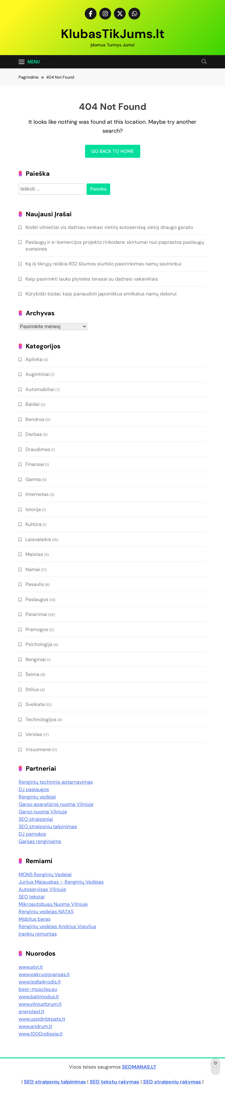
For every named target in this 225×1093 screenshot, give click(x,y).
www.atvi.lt (31, 967)
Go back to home (112, 151)
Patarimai (36, 614)
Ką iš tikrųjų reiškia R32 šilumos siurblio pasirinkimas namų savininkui (103, 263)
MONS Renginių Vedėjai (45, 874)
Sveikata (35, 704)
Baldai (32, 404)
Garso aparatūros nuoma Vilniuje (56, 804)
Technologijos (40, 719)
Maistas (34, 554)
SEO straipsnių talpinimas (48, 826)
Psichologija (38, 644)
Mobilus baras (35, 919)
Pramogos (36, 629)
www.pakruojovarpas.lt (44, 974)
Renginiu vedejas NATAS (46, 911)
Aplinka (34, 359)
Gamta (33, 479)
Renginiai (35, 659)
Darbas (33, 434)
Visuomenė (38, 749)
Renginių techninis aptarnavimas (56, 782)
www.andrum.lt (35, 1026)
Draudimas (37, 449)
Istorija (33, 509)
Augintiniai (37, 374)
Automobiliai (39, 389)
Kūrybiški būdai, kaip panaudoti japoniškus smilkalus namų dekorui (101, 293)
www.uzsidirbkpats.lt (42, 1019)
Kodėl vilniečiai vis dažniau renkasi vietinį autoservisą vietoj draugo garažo (109, 227)
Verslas (33, 734)
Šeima (32, 674)
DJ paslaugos (34, 789)
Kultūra (33, 524)
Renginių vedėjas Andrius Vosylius (57, 926)
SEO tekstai (32, 896)
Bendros (34, 419)
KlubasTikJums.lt (112, 34)
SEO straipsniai (36, 819)
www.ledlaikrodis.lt (40, 982)
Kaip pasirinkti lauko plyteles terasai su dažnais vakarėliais (91, 279)
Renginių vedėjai (37, 797)
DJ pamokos (32, 834)
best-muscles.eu (38, 989)
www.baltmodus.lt (39, 996)
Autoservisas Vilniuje (42, 889)
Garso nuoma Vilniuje (43, 811)
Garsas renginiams (40, 841)
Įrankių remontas (38, 934)
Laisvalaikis (38, 539)
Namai (32, 569)
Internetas (37, 494)
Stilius (32, 689)
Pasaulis (34, 584)
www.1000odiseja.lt (41, 1034)
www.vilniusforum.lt (40, 1004)
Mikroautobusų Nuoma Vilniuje (53, 904)
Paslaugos (36, 599)
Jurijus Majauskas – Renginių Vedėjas (61, 882)
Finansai (34, 464)
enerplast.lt (31, 1011)
